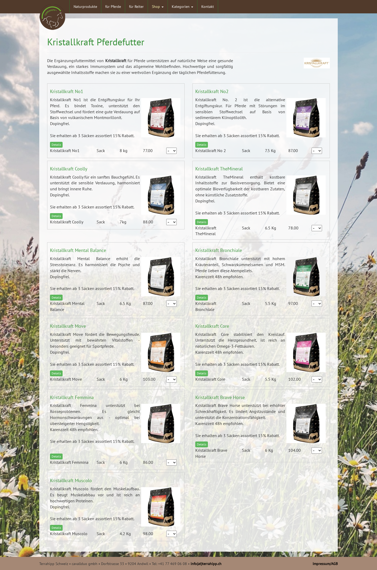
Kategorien (182, 6)
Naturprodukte (85, 6)
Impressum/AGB (325, 563)
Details (56, 145)
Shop (158, 6)
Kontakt (207, 6)
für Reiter (136, 6)
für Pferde (113, 6)
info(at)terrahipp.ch (206, 563)
